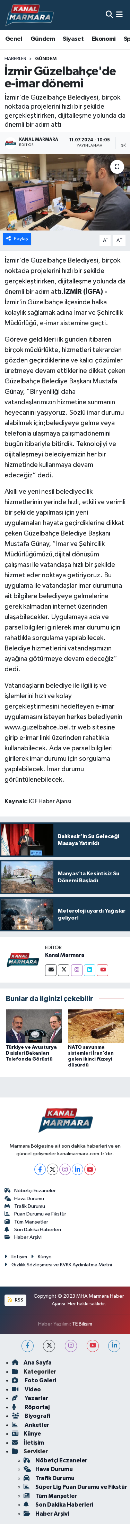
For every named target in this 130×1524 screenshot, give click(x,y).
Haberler (15, 58)
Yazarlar (30, 1398)
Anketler (30, 1425)
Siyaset (73, 39)
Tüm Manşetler (27, 1222)
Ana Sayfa (32, 1363)
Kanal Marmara (64, 955)
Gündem (43, 39)
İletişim (16, 1256)
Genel (13, 39)
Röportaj (31, 1407)
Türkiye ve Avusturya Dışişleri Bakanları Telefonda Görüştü (31, 1053)
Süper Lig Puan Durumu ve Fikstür (75, 1487)
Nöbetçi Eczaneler (30, 1190)
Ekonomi (104, 39)
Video (26, 1389)
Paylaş (17, 238)
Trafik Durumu (25, 1206)
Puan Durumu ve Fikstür (36, 1214)
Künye (41, 1256)
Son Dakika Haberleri (33, 1229)
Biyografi (31, 1416)
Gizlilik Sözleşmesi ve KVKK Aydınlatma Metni (58, 1264)
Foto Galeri (34, 1380)
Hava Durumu (24, 1198)
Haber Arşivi (23, 1237)
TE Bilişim (82, 1324)
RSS (15, 1300)
